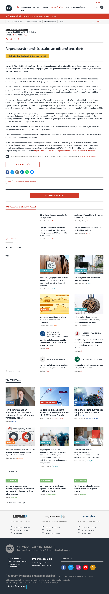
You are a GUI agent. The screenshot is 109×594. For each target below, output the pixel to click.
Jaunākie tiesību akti (22, 527)
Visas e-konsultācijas (17, 502)
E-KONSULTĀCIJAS (78, 7)
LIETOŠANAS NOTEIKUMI (18, 561)
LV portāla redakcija (42, 559)
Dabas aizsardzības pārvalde (17, 29)
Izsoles (48, 530)
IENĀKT (101, 2)
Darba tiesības (51, 494)
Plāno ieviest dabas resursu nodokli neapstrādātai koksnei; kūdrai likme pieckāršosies (87, 319)
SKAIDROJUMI (26, 7)
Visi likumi (18, 533)
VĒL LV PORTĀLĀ (13, 380)
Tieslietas (55, 466)
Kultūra (88, 233)
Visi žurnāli (86, 533)
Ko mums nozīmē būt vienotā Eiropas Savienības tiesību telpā (88, 412)
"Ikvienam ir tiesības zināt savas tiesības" (31, 575)
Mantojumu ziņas (53, 533)
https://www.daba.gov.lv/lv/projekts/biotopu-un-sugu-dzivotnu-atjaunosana (64, 151)
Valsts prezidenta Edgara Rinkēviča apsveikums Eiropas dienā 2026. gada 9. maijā (54, 412)
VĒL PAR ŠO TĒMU (14, 248)
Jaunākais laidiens (53, 527)
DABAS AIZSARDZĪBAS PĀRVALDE (21, 207)
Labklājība (89, 461)
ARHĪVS (23, 10)
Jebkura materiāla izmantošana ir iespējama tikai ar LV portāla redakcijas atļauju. (38, 580)
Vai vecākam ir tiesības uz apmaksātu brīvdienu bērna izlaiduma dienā (53, 488)
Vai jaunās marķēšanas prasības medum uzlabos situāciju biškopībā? (53, 319)
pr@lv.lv (48, 565)
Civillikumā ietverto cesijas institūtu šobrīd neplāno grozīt (87, 488)
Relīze (15, 35)
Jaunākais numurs (89, 527)
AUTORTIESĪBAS (14, 567)
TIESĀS (67, 7)
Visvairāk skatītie (21, 530)
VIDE (7, 256)
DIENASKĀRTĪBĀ (57, 7)
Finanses (20, 458)
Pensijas (14, 497)
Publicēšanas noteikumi (87, 156)
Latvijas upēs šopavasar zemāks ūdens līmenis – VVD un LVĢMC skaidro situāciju (53, 342)
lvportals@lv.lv (44, 563)
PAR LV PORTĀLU (15, 559)
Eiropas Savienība (58, 418)
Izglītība (14, 421)
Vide (25, 35)
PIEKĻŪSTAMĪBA (14, 564)
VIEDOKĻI (45, 7)
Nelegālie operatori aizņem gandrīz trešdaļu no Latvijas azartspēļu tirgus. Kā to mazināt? (20, 452)
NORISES (36, 7)
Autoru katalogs (88, 530)
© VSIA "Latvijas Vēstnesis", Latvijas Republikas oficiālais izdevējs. (32, 583)
